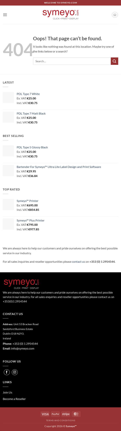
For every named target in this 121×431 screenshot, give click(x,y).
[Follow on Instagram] (15, 372)
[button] (5, 14)
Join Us (7, 392)
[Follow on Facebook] (7, 372)
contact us (78, 261)
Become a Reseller (14, 399)
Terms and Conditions (60, 420)
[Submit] (114, 61)
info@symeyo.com (22, 348)
